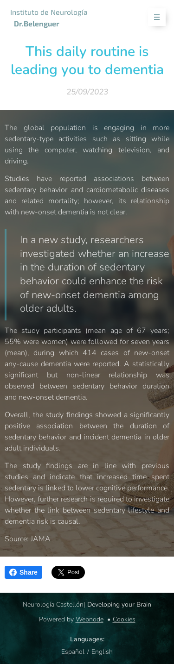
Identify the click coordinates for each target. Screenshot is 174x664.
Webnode (89, 619)
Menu (154, 17)
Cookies (124, 619)
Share (23, 572)
